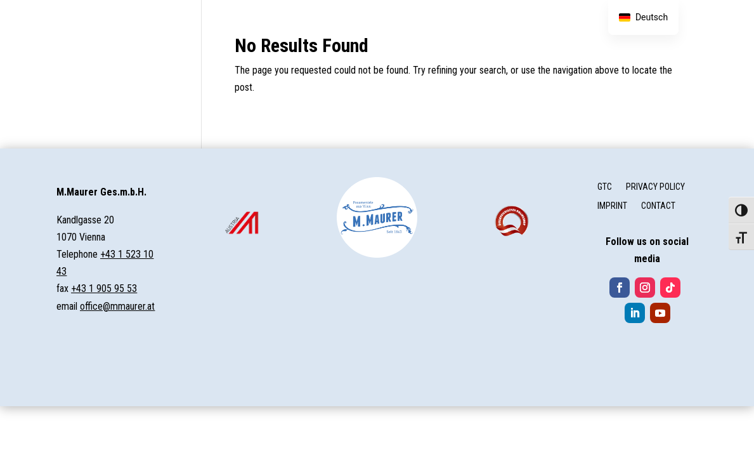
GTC (604, 187)
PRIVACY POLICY (655, 187)
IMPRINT (612, 206)
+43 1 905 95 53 (104, 288)
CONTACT (658, 206)
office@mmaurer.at (117, 306)
